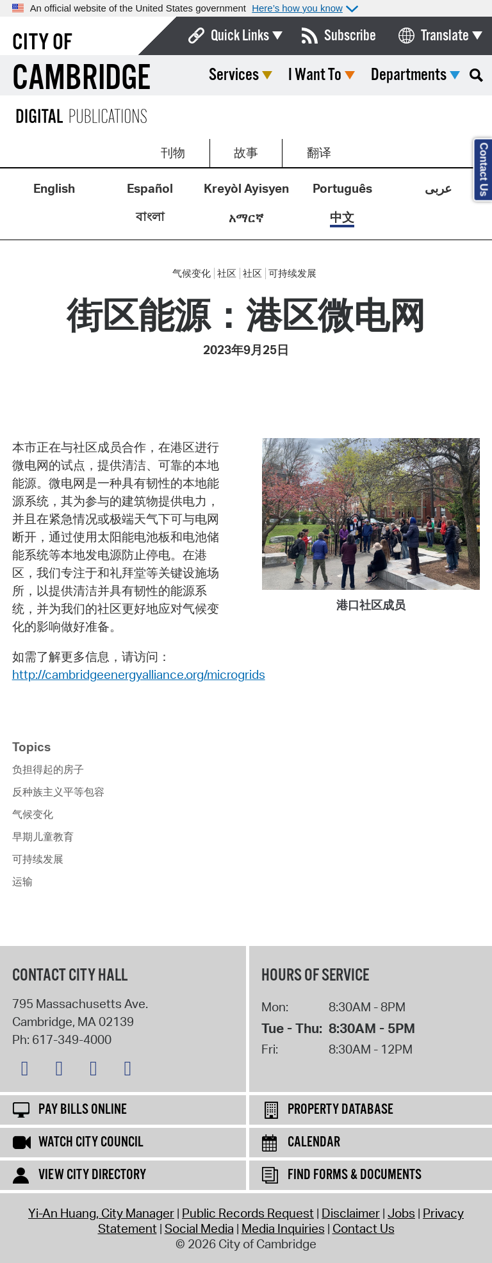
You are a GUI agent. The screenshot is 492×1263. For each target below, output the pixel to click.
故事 (246, 152)
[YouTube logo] (131, 1071)
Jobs (401, 1213)
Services (234, 75)
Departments (409, 75)
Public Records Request (248, 1213)
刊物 (173, 152)
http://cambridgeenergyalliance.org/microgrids (138, 674)
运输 (22, 881)
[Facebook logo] (62, 1071)
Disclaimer (351, 1213)
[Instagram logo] (97, 1071)
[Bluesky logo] (28, 1071)
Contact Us (363, 1228)
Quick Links (240, 35)
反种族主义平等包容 (58, 791)
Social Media (199, 1228)
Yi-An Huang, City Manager (101, 1213)
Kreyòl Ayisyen (246, 188)
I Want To (314, 75)
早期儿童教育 (43, 836)
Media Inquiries (283, 1228)
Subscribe (350, 35)
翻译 (319, 152)
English (54, 188)
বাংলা (150, 216)
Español (150, 188)
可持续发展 (292, 273)
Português (342, 188)
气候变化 (191, 273)
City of (42, 43)
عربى (438, 188)
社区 (226, 273)
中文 (342, 217)
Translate (445, 35)
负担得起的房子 (48, 769)
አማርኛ (246, 217)
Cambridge (81, 79)
